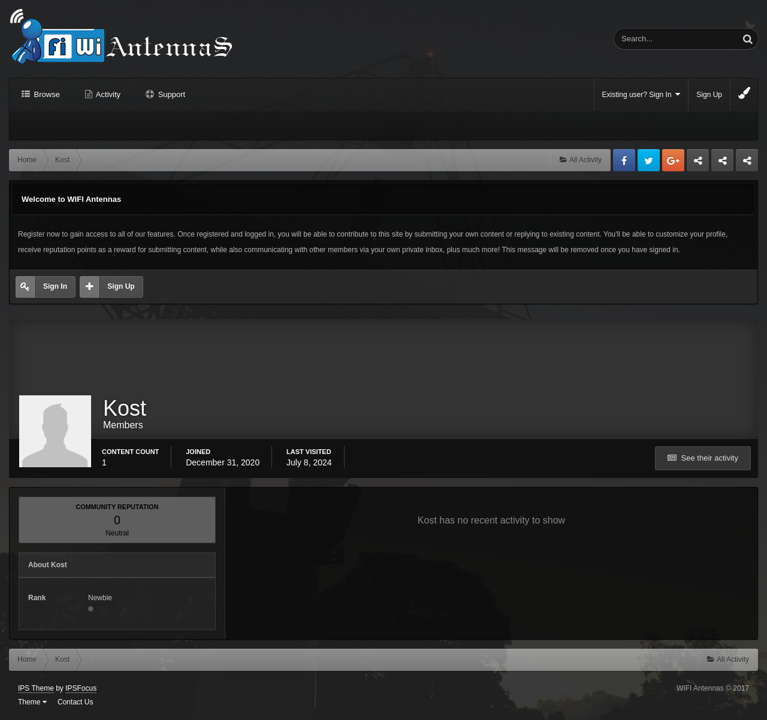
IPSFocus (80, 688)
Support (170, 94)
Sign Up (709, 94)
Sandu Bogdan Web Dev (747, 163)
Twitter (649, 160)
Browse (46, 94)
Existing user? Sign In (641, 94)
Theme (32, 702)
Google (673, 160)
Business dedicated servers (698, 163)
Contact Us (75, 702)
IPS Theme (36, 688)
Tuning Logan (722, 163)
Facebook (624, 160)
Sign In (55, 286)
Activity (107, 94)
